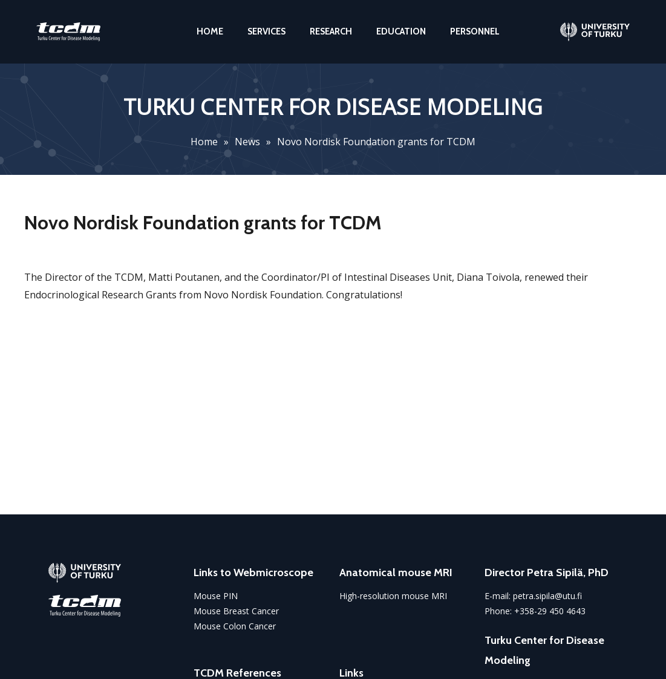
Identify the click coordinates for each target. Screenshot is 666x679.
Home (204, 141)
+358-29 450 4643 (550, 611)
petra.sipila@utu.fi (547, 596)
